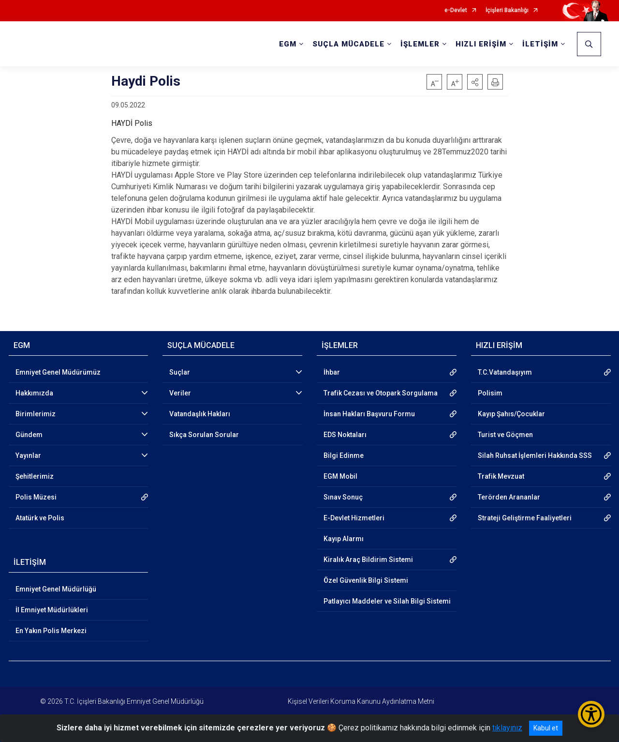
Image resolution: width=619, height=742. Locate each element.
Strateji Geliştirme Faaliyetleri (525, 518)
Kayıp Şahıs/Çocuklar (511, 414)
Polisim (490, 393)
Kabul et (545, 728)
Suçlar (179, 372)
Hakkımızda (34, 393)
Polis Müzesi (36, 497)
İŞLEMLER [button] (420, 44)
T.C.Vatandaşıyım (505, 372)
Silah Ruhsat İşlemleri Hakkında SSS (535, 455)
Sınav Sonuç (343, 497)
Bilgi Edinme (344, 455)
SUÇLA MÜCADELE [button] (348, 44)
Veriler (180, 393)
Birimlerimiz (35, 414)
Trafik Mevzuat (501, 476)
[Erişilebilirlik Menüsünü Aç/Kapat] (591, 714)
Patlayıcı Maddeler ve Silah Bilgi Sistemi (387, 601)
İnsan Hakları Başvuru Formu (369, 414)
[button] (475, 82)
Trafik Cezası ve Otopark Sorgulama (381, 393)
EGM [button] (287, 44)
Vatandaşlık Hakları (199, 414)
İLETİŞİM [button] (540, 44)
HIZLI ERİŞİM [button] (481, 44)
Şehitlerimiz (34, 476)
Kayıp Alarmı (344, 539)
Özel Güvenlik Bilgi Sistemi (366, 580)
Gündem (29, 435)
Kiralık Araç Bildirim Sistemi (368, 559)
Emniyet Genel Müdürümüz (58, 372)
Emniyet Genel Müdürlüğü (55, 589)
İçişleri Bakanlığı (507, 10)
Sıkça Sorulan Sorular (204, 435)
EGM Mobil (340, 476)
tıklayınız (507, 727)
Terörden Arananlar (509, 497)
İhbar (332, 372)
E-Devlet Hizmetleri (354, 518)
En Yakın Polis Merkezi (51, 631)
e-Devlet (455, 10)
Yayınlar (28, 455)
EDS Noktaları (345, 435)
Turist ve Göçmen (505, 435)
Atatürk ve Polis (39, 518)
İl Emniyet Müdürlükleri (51, 610)
